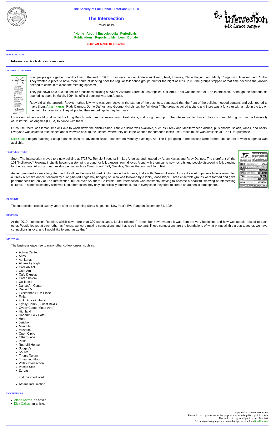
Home (79, 33)
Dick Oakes (19, 138)
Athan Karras (56, 106)
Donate (132, 37)
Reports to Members (110, 37)
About (91, 33)
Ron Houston (261, 421)
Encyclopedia (108, 33)
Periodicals (128, 33)
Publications (83, 37)
